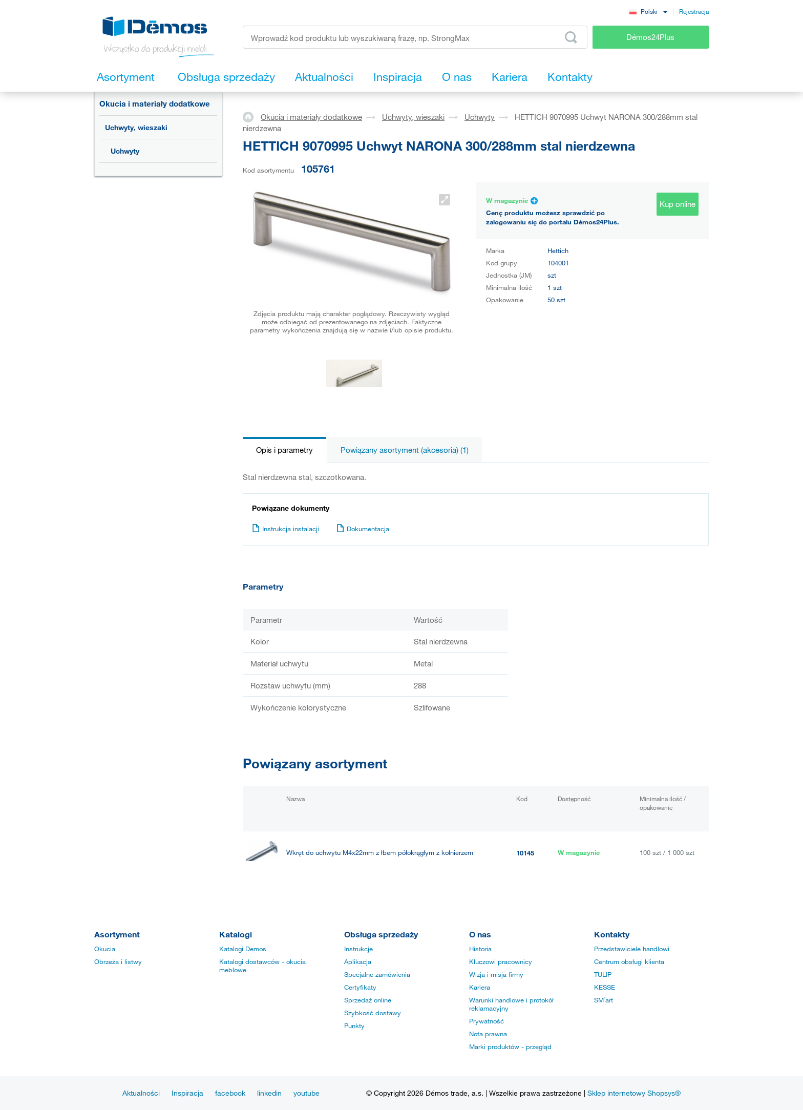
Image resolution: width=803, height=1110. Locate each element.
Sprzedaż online (367, 1000)
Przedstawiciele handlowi (631, 949)
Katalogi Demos (242, 949)
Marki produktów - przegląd (510, 1047)
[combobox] (648, 11)
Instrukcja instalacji (285, 529)
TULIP (602, 975)
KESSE (604, 987)
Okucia (104, 949)
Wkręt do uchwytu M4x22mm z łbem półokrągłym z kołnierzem (379, 852)
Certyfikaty (360, 987)
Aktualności (141, 1092)
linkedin (269, 1092)
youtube (306, 1092)
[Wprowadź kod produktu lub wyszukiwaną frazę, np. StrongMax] (415, 37)
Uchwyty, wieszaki (136, 127)
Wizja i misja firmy (496, 975)
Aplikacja (357, 962)
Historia (480, 949)
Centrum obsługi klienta (629, 962)
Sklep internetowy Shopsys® (634, 1092)
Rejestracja (694, 11)
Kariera (479, 987)
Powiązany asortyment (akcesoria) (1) (405, 449)
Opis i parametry (284, 449)
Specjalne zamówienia (377, 975)
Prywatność (486, 1021)
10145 (525, 853)
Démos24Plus (650, 36)
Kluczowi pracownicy (500, 962)
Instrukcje (358, 949)
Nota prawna (488, 1034)
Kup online (677, 203)
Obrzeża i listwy (118, 962)
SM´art (603, 1000)
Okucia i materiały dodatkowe (154, 103)
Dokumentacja (362, 529)
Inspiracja (187, 1092)
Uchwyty (125, 150)
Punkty (354, 1026)
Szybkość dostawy (372, 1013)
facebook (230, 1092)
